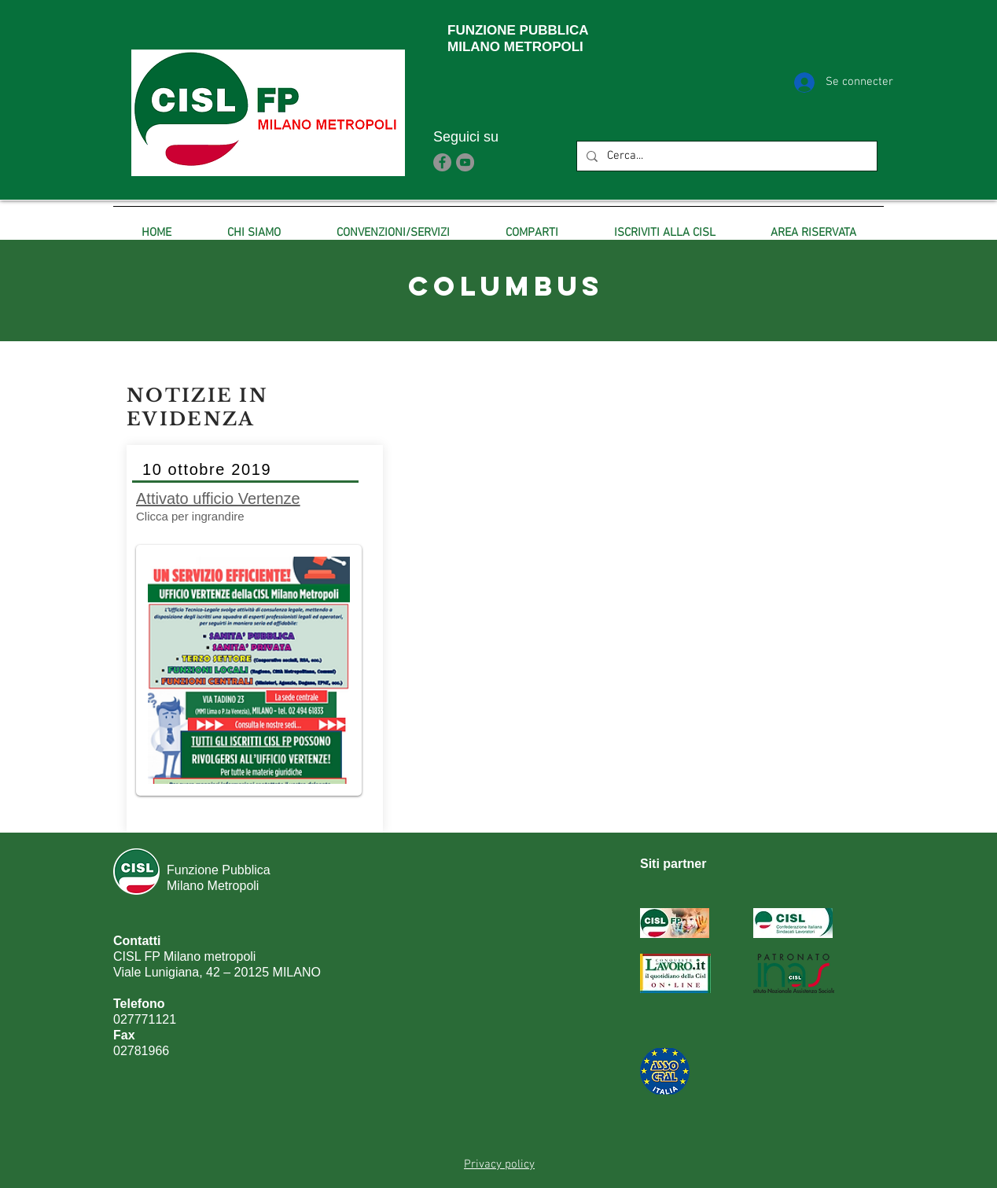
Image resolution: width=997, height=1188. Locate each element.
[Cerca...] (725, 156)
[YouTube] (465, 162)
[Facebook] (442, 162)
